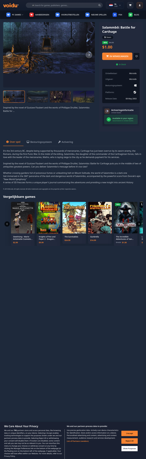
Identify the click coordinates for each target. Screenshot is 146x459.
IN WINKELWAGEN (117, 56)
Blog (133, 15)
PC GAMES (14, 15)
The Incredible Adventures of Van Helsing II (124, 238)
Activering (65, 141)
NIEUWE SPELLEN (95, 15)
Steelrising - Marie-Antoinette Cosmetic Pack (22, 238)
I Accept (129, 436)
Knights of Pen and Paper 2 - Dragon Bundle (47, 238)
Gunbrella (94, 237)
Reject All (130, 443)
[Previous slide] (9, 55)
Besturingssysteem (39, 141)
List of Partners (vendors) (78, 443)
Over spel (13, 141)
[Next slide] (89, 55)
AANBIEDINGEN (39, 15)
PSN (117, 15)
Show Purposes (129, 451)
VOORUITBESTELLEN (67, 15)
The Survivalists (71, 237)
